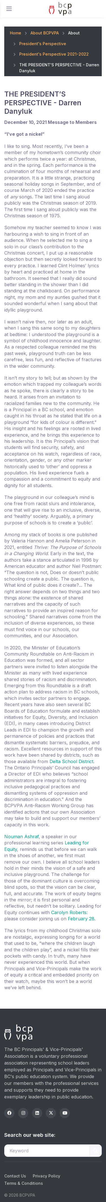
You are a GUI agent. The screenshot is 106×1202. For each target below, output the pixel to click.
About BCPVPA (45, 32)
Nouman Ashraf (21, 836)
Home (15, 32)
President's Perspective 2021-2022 (54, 54)
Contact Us (15, 1175)
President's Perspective (42, 43)
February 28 (81, 918)
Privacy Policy (46, 1175)
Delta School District (71, 761)
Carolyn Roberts (68, 912)
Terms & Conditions (23, 1183)
